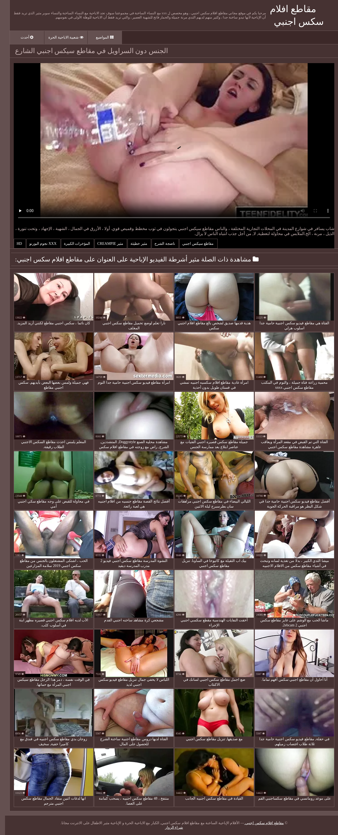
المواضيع (100, 37)
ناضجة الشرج (160, 244)
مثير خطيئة (134, 244)
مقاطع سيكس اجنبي (193, 244)
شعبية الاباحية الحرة (60, 37)
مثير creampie (105, 244)
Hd (15, 244)
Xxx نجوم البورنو (38, 244)
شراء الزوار (169, 827)
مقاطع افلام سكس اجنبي (259, 823)
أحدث (22, 37)
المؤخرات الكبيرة (72, 244)
